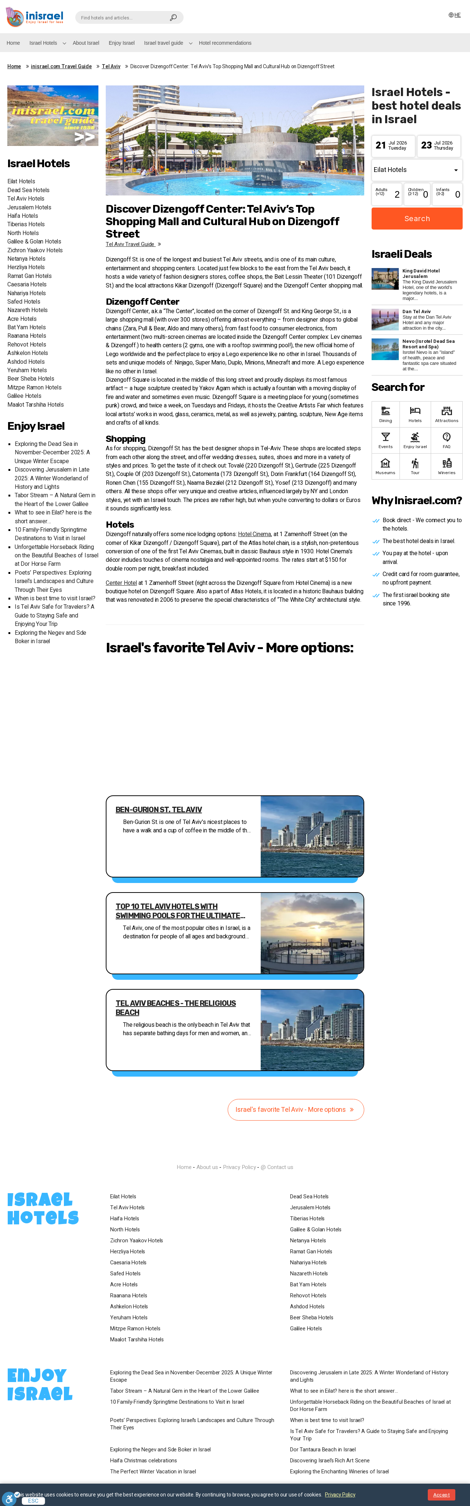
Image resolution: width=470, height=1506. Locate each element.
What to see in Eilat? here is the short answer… (344, 1391)
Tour (415, 466)
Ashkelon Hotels (27, 353)
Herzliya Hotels (26, 267)
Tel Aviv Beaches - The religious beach (176, 1008)
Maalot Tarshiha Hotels (35, 405)
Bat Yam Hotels (26, 327)
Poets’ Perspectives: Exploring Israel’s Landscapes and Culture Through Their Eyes (54, 581)
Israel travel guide (163, 43)
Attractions (446, 413)
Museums (386, 466)
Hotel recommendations (225, 43)
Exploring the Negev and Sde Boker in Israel (160, 1450)
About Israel (86, 43)
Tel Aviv (111, 66)
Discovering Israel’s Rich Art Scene (330, 1461)
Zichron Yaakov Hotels (35, 250)
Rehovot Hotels (26, 345)
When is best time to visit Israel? (55, 598)
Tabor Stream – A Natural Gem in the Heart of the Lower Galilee (55, 499)
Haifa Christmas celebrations (143, 1461)
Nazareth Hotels (27, 310)
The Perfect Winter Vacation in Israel (153, 1472)
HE (454, 15)
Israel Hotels (43, 43)
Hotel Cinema (254, 534)
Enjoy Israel (121, 43)
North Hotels (23, 233)
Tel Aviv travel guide (134, 244)
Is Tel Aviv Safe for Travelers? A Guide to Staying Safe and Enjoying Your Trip (54, 616)
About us (207, 1167)
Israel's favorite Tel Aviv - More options (296, 1110)
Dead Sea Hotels (28, 190)
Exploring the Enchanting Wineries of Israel (339, 1472)
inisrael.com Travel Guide (61, 66)
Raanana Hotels (26, 336)
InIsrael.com (235, 1154)
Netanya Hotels (26, 259)
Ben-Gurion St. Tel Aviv (159, 809)
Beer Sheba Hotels (30, 379)
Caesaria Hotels (27, 285)
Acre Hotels (22, 319)
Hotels (415, 413)
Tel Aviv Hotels (25, 199)
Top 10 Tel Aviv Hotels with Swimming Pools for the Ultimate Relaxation (178, 911)
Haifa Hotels (22, 216)
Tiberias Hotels (26, 224)
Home (13, 43)
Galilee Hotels (24, 396)
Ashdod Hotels (26, 362)
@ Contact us (277, 1167)
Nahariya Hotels (26, 293)
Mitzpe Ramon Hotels (34, 388)
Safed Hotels (23, 302)
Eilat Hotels (21, 181)
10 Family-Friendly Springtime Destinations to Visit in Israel (51, 534)
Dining (386, 413)
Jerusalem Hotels (29, 208)
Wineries (446, 466)
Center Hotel (121, 583)
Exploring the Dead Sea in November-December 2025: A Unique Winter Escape (52, 453)
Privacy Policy (239, 1167)
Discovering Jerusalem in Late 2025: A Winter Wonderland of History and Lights (52, 478)
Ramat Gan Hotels (29, 276)
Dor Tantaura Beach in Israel (323, 1450)
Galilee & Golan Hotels (34, 242)
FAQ (446, 439)
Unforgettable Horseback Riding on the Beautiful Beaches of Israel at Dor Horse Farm (56, 556)
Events (386, 439)
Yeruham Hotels (27, 370)
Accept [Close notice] (441, 1495)
